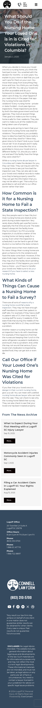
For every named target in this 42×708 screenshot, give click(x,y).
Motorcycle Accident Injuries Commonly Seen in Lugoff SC (21, 456)
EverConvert (27, 697)
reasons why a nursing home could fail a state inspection (18, 305)
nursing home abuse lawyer (14, 395)
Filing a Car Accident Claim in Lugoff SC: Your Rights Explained (20, 485)
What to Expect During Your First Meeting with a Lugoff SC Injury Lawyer (21, 426)
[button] (9, 440)
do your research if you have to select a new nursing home (19, 271)
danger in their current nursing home (19, 390)
